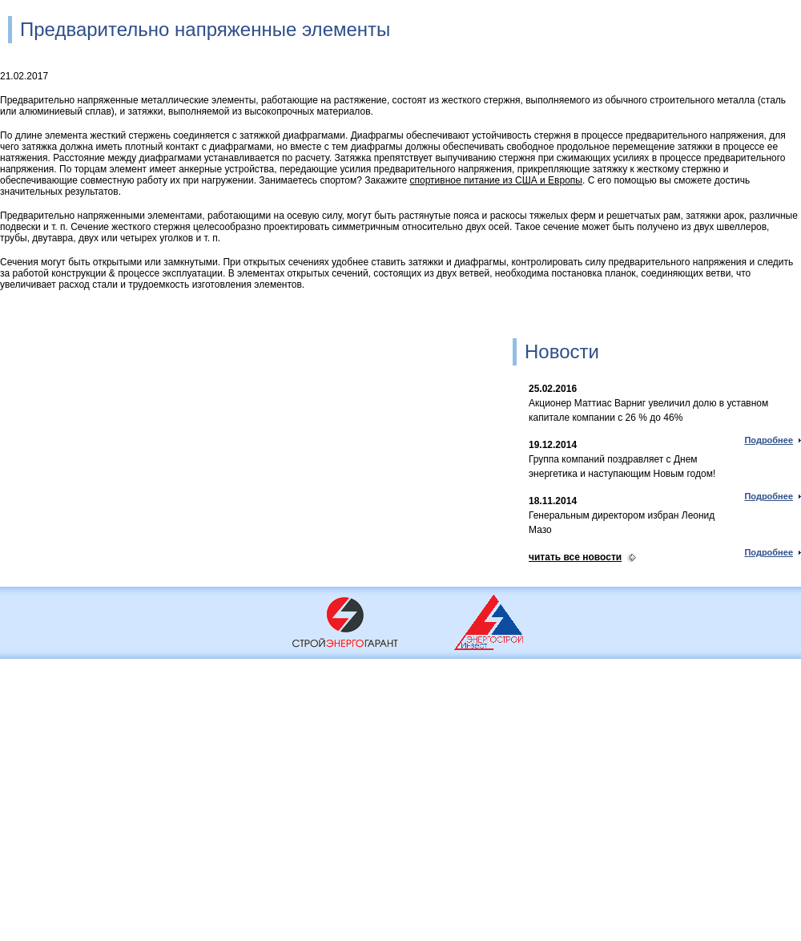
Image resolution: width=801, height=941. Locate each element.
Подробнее (768, 440)
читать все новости (575, 557)
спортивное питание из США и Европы (496, 180)
